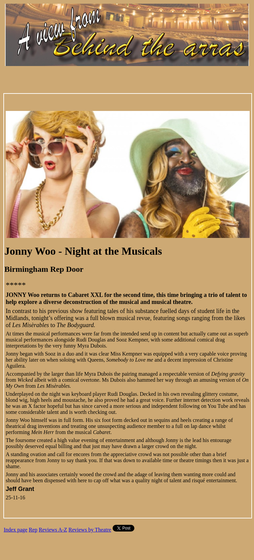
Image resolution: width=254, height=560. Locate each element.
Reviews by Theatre (89, 530)
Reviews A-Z (53, 530)
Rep (33, 530)
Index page (15, 530)
